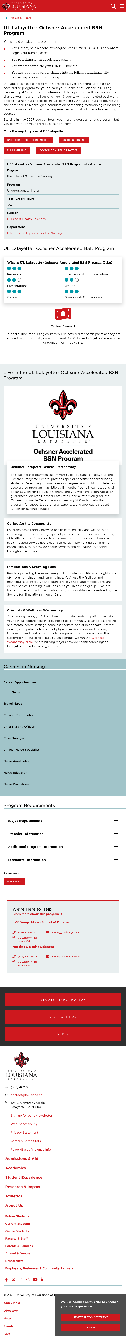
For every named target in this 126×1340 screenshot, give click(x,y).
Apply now (14, 881)
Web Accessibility (24, 1124)
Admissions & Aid (21, 1158)
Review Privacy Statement (91, 1317)
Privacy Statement (24, 1132)
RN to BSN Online (74, 139)
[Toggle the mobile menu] (122, 6)
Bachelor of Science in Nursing (28, 139)
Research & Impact (23, 1187)
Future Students (17, 1216)
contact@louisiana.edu (27, 1095)
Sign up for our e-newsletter (31, 1115)
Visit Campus (63, 1016)
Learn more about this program (35, 914)
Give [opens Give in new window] (7, 1334)
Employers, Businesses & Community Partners (39, 1268)
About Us (14, 1205)
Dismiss (90, 1327)
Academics (15, 1168)
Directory (11, 1310)
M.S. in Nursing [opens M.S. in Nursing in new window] (16, 150)
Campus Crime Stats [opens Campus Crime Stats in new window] (26, 1141)
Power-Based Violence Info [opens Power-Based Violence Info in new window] (31, 1149)
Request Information (63, 999)
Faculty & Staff (16, 1238)
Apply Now (12, 1302)
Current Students (17, 1223)
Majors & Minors (20, 17)
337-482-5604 (26, 932)
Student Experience (23, 1177)
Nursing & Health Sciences (26, 218)
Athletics (13, 1196)
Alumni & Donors (17, 1253)
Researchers (14, 1260)
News (8, 1318)
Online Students (17, 1231)
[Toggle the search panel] (113, 6)
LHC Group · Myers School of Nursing (34, 233)
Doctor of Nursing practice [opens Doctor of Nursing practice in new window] (58, 150)
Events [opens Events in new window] (8, 1326)
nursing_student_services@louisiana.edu (66, 932)
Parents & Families (19, 1246)
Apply (63, 1033)
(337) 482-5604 (27, 956)
